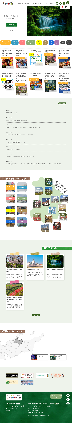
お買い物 (15, 42)
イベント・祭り (5, 42)
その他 (39, 42)
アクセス (9, 3)
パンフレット (17, 3)
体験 (45, 42)
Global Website (50, 3)
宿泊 (51, 42)
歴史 (56, 42)
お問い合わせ (39, 3)
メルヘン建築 (31, 42)
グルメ (22, 42)
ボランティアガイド (29, 3)
